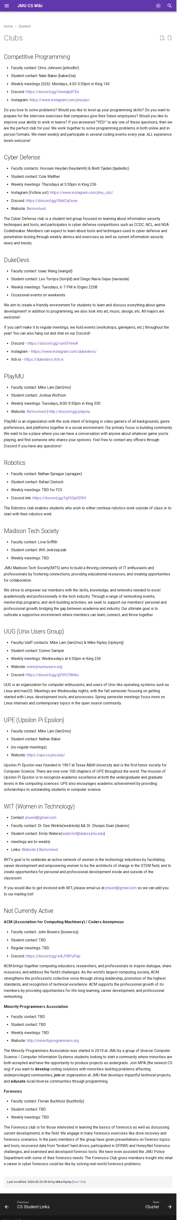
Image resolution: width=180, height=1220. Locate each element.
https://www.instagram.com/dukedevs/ (64, 351)
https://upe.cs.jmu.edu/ (46, 755)
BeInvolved (36, 208)
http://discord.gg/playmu (69, 411)
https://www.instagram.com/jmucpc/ (59, 100)
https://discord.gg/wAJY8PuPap (53, 956)
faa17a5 (78, 1182)
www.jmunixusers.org (44, 666)
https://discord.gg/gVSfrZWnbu (52, 675)
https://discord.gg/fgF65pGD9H (59, 498)
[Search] (170, 6)
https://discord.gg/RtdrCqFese (51, 200)
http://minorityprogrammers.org (53, 1040)
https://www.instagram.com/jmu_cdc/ (81, 192)
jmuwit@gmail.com (40, 817)
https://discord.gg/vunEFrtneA (52, 343)
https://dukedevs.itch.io (44, 359)
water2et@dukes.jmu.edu (83, 833)
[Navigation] (6, 6)
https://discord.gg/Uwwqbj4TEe (52, 92)
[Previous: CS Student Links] (28, 1206)
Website (29, 849)
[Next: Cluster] (157, 1206)
